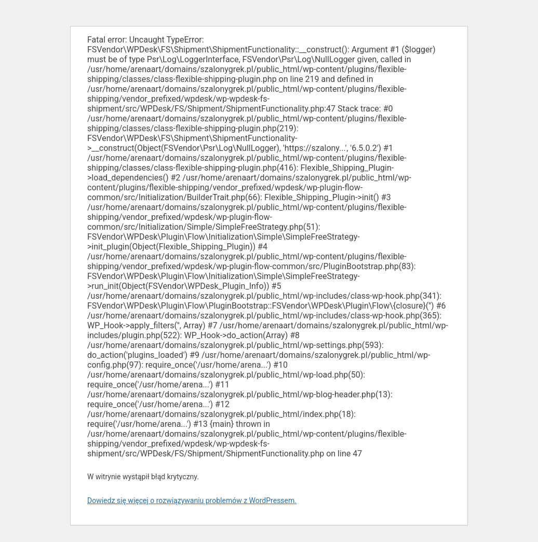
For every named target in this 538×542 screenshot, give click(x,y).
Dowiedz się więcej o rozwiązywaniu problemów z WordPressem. (192, 500)
